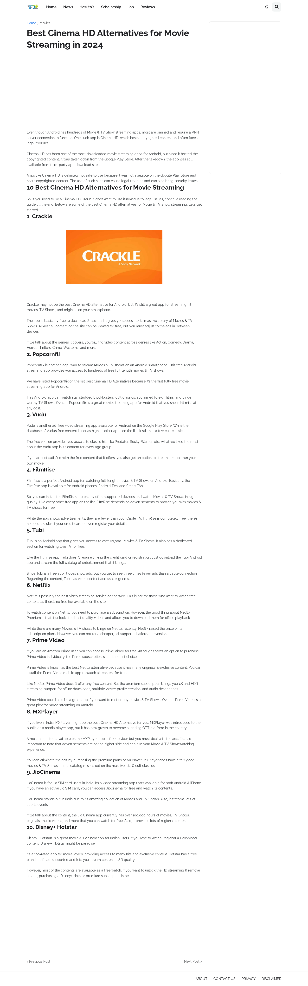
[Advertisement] (114, 90)
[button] (267, 7)
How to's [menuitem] (87, 7)
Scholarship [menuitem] (111, 7)
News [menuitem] (68, 7)
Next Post (191, 961)
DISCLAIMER (271, 979)
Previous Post (39, 961)
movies (45, 23)
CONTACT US (224, 979)
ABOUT (201, 979)
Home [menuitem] (51, 7)
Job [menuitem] (131, 7)
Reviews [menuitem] (148, 7)
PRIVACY (249, 979)
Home (31, 23)
